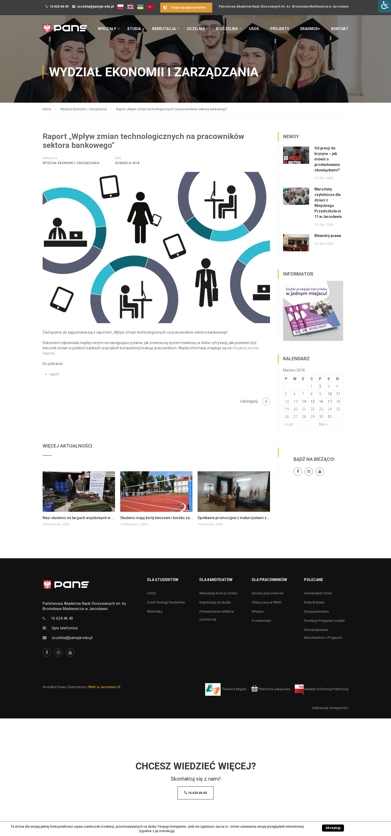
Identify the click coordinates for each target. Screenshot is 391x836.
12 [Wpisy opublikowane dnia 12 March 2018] (287, 401)
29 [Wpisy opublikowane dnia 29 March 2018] (312, 417)
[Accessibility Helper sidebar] (384, 6)
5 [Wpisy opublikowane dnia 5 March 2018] (286, 394)
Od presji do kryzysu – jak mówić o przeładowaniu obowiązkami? (327, 159)
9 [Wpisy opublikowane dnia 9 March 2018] (320, 394)
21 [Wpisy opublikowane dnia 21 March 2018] (304, 409)
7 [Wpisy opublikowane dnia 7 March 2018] (303, 394)
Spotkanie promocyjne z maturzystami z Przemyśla (234, 518)
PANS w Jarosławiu (102, 687)
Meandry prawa (327, 236)
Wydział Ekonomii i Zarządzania (71, 163)
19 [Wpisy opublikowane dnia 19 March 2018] (287, 409)
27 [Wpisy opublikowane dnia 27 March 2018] (296, 417)
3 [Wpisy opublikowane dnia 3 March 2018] (329, 386)
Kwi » (323, 424)
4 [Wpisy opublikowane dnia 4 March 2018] (337, 386)
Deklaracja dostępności (330, 708)
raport (54, 374)
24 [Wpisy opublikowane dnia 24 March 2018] (330, 409)
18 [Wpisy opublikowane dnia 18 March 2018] (338, 401)
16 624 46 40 (59, 6)
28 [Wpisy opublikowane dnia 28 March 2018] (304, 417)
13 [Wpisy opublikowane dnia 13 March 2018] (296, 401)
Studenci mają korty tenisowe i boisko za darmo (156, 518)
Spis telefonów (65, 628)
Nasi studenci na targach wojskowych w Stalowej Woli (79, 518)
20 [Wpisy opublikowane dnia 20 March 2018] (296, 409)
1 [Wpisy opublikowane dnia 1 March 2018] (311, 386)
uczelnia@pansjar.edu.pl (95, 6)
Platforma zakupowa (270, 689)
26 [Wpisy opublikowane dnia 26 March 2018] (287, 417)
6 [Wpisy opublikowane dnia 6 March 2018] (295, 394)
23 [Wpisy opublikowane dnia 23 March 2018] (321, 409)
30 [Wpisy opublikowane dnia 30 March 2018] (321, 417)
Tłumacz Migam (234, 689)
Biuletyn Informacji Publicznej (321, 689)
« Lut (289, 424)
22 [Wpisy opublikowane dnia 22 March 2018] (312, 409)
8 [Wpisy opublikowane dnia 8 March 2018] (311, 394)
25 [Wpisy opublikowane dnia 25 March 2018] (338, 409)
